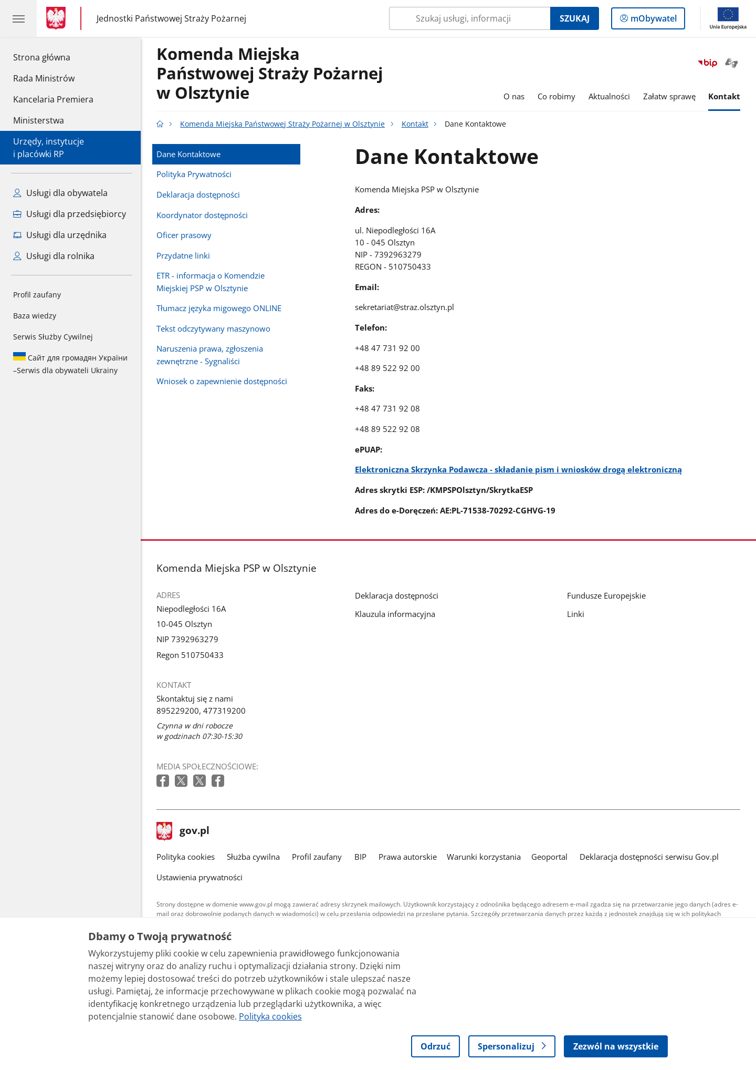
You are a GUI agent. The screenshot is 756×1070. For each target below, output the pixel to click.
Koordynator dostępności (202, 215)
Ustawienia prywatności (199, 877)
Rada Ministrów (44, 78)
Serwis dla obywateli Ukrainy (70, 363)
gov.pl (183, 831)
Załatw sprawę (669, 96)
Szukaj (575, 18)
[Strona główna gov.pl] (58, 18)
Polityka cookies (185, 856)
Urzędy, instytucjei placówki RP (48, 148)
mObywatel (652, 20)
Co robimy (556, 96)
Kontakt (724, 96)
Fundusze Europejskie (606, 595)
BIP (360, 856)
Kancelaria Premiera (53, 99)
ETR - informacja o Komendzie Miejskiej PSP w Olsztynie (210, 281)
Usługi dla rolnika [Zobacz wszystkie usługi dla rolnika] (53, 256)
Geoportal (549, 856)
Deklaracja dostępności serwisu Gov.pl (649, 856)
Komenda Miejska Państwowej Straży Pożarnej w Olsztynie (269, 74)
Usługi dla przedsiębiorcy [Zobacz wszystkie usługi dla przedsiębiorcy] (69, 214)
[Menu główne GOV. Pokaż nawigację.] (18, 18)
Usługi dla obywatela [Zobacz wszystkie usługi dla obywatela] (60, 193)
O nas (513, 96)
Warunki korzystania (484, 856)
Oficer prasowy (184, 235)
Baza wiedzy (34, 316)
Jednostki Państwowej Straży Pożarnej (171, 18)
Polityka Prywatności (194, 174)
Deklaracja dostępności (198, 194)
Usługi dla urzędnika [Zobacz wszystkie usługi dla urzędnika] (60, 235)
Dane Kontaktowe (188, 154)
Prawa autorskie (408, 856)
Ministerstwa (38, 120)
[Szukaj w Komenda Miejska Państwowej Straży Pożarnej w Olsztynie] (469, 18)
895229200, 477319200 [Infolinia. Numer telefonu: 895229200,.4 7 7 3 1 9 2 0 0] (201, 710)
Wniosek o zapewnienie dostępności (221, 381)
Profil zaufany (37, 295)
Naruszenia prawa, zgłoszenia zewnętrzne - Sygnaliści (209, 354)
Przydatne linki (183, 255)
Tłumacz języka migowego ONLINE (218, 308)
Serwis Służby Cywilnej (53, 337)
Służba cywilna (253, 856)
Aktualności (609, 96)
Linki (575, 614)
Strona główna (53, 56)
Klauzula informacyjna (395, 614)
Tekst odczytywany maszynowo (213, 328)
